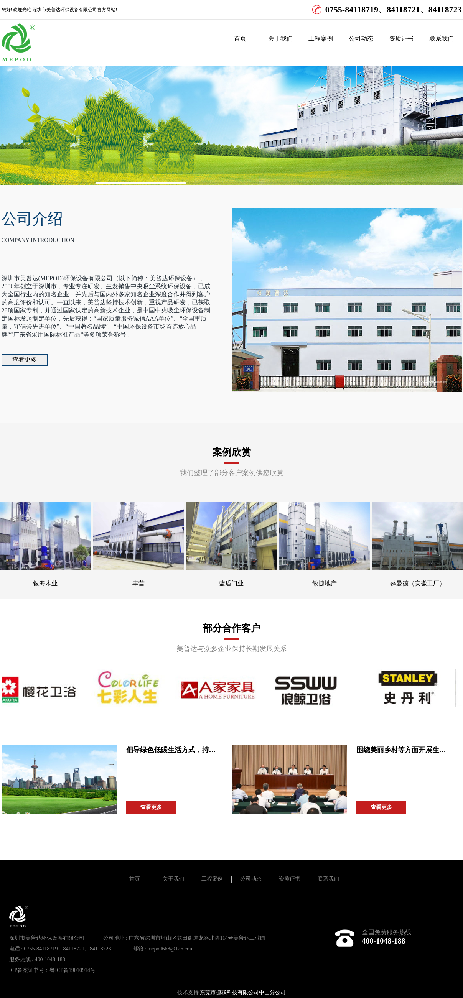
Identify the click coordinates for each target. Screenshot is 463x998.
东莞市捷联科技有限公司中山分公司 (243, 992)
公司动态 (361, 38)
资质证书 (401, 38)
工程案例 (320, 38)
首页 (240, 38)
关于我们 (280, 38)
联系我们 (441, 38)
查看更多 (24, 359)
